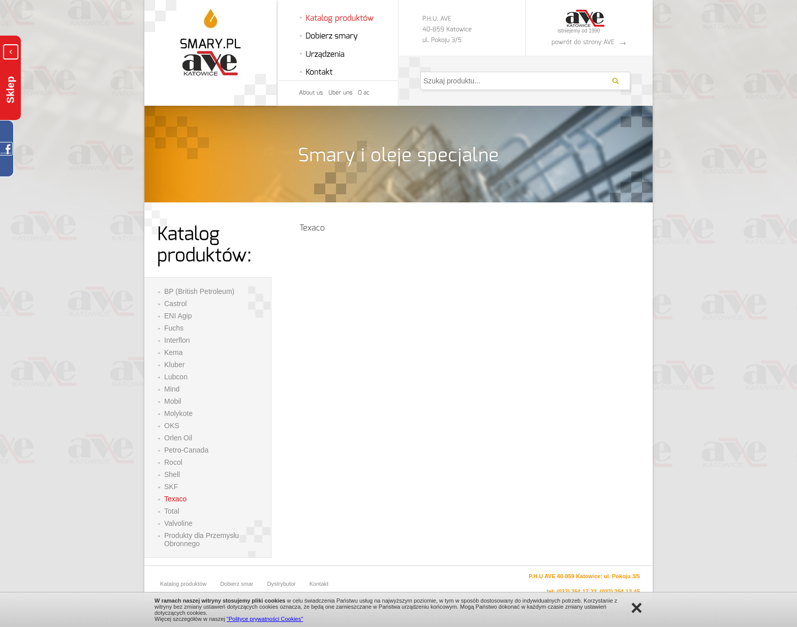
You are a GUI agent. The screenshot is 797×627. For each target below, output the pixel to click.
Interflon (177, 340)
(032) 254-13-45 (620, 591)
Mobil (172, 401)
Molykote (178, 413)
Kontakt (319, 584)
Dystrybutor (281, 584)
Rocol (173, 462)
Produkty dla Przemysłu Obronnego (201, 539)
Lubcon (176, 377)
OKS (171, 426)
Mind (171, 389)
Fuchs (173, 328)
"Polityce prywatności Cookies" (265, 619)
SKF (171, 487)
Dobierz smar (236, 584)
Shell (172, 474)
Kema (173, 352)
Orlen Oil (178, 438)
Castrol (175, 304)
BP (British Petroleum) (199, 291)
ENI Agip (178, 316)
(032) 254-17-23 (577, 591)
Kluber (174, 365)
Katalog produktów (183, 584)
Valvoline (178, 523)
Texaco (175, 499)
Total (171, 511)
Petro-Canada (186, 450)
